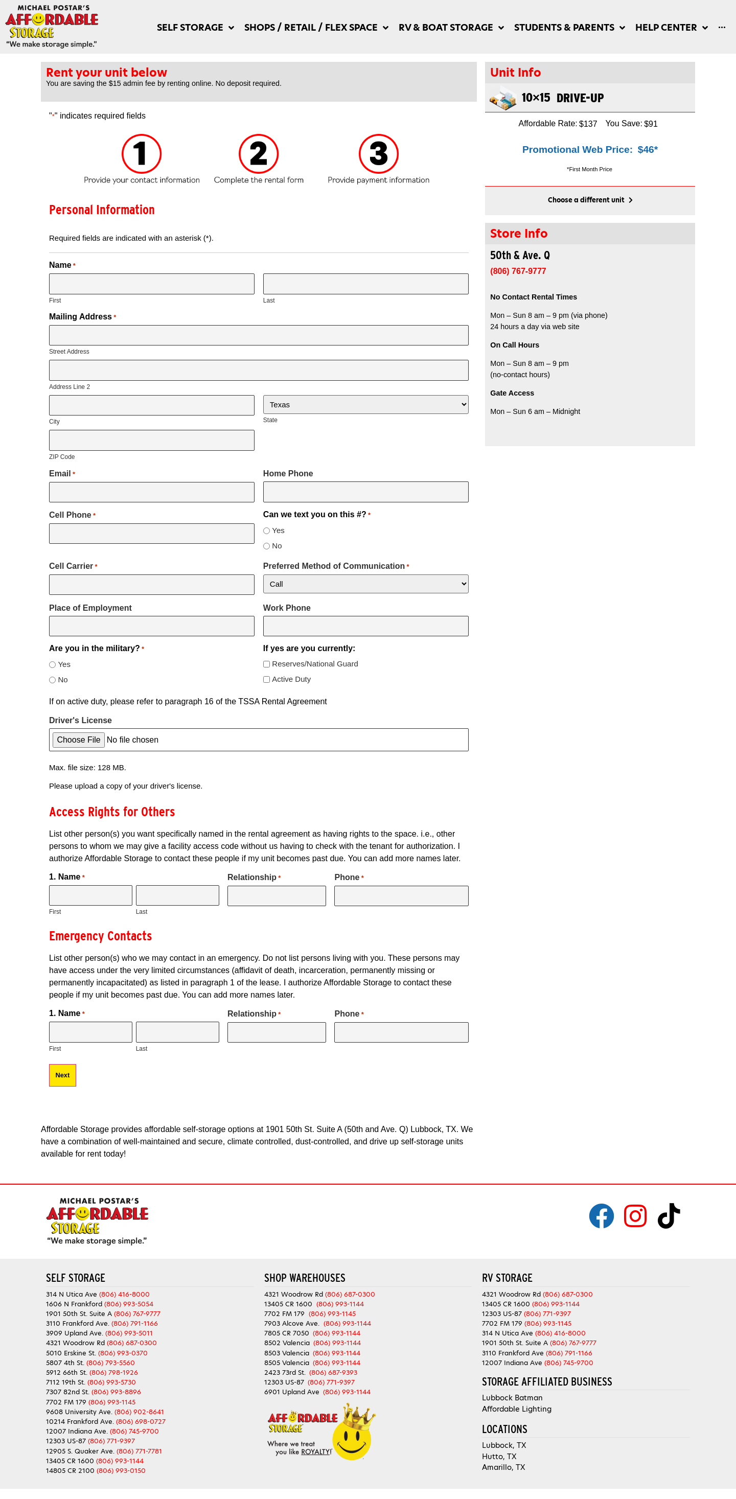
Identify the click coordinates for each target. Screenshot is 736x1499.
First (55, 300)
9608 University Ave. (79, 1412)
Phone (348, 877)
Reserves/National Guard (315, 663)
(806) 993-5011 (129, 1333)
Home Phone (288, 473)
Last (269, 300)
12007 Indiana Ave (512, 1362)
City (54, 421)
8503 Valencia (286, 1353)
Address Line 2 (69, 386)
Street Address (69, 351)
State (270, 420)
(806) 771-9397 (111, 1441)
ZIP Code (62, 456)
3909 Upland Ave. (74, 1333)
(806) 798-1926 (113, 1372)
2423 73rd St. (285, 1372)
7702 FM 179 (66, 1402)
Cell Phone (72, 515)
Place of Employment (90, 608)
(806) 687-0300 (132, 1343)
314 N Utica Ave (71, 1294)
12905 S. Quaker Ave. (80, 1451)
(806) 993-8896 (116, 1392)
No (277, 545)
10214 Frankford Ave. (80, 1421)
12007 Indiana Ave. (77, 1431)
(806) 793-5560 (110, 1362)
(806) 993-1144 (120, 1461)
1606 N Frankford (74, 1304)
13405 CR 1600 (70, 1461)
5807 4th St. (65, 1362)
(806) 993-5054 (128, 1304)
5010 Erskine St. (72, 1353)
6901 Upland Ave (291, 1392)
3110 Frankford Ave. (77, 1323)
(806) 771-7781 (139, 1451)
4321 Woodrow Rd (76, 1343)
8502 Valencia (287, 1343)
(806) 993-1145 (111, 1402)
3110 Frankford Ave (513, 1353)
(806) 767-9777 (137, 1313)
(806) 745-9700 (134, 1431)
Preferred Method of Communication (336, 566)
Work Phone (287, 608)
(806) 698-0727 (141, 1421)
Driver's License (80, 720)
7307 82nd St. (67, 1392)
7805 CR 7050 (286, 1333)
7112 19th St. (65, 1382)
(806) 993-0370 (123, 1353)
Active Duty (291, 679)
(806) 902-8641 (139, 1412)
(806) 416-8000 (124, 1294)
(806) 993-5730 (111, 1382)
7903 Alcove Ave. (294, 1323)
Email (62, 474)
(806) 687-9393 (333, 1372)
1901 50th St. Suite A (79, 1313)
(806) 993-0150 (121, 1470)
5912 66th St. (66, 1372)
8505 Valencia (286, 1362)
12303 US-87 (66, 1441)
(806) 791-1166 (134, 1323)
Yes (278, 530)
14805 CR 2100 (70, 1470)
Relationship (254, 877)
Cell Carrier (73, 566)
